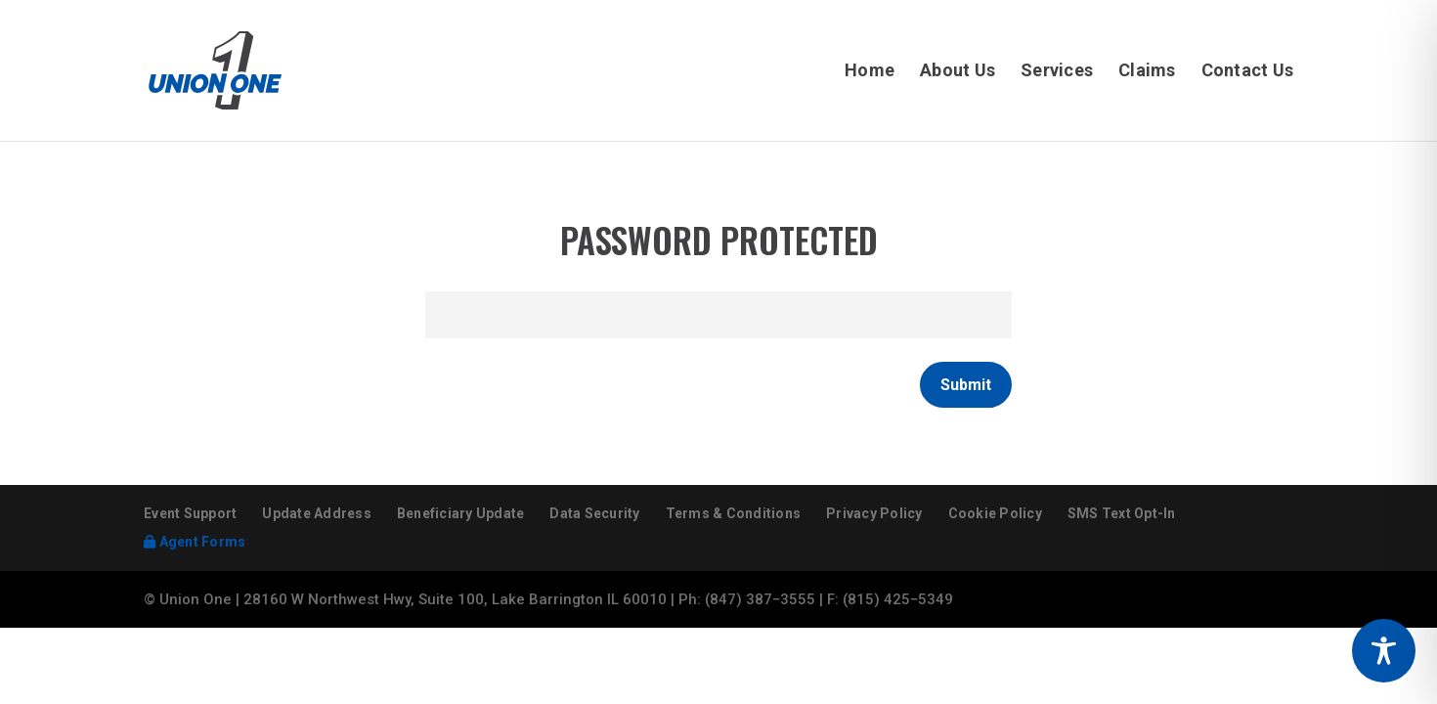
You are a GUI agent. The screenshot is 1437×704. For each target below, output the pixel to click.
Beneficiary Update (461, 513)
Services (1057, 72)
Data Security (594, 513)
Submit (965, 384)
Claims (1147, 72)
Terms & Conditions (734, 513)
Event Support (190, 513)
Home (869, 72)
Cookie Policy (995, 513)
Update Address (316, 513)
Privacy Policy (874, 513)
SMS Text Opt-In (1121, 513)
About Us (957, 72)
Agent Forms (194, 542)
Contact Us (1247, 72)
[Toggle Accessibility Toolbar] (1383, 650)
